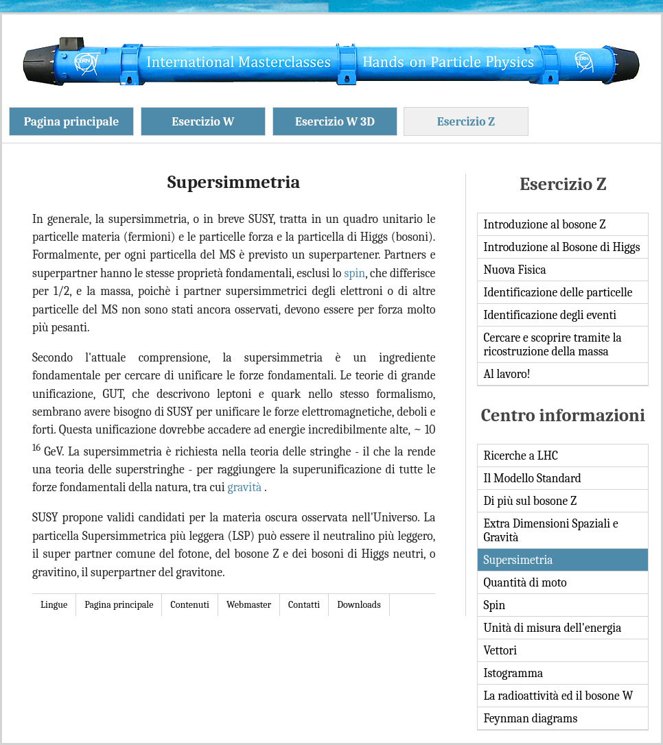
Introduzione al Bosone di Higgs (561, 247)
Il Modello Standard (532, 478)
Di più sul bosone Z (530, 501)
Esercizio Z (466, 121)
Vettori (500, 650)
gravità (245, 487)
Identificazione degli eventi (549, 315)
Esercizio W (203, 121)
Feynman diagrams (530, 718)
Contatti (304, 605)
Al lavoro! (506, 374)
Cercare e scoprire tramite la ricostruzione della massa (552, 344)
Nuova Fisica (514, 269)
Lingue (53, 605)
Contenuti (189, 605)
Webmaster (248, 605)
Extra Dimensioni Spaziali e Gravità (550, 530)
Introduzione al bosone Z (544, 224)
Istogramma (513, 673)
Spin (494, 605)
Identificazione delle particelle (557, 292)
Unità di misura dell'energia (552, 628)
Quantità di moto (524, 582)
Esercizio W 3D (335, 121)
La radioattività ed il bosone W (558, 695)
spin (354, 273)
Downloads (359, 605)
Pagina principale (71, 121)
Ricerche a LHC (520, 455)
